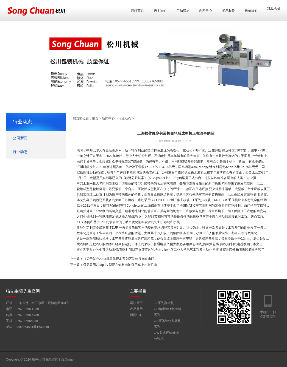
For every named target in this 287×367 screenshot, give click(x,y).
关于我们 (160, 10)
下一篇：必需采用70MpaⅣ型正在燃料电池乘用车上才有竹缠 (113, 265)
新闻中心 (205, 10)
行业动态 (20, 152)
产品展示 (182, 10)
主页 (95, 118)
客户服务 (228, 10)
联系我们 (251, 10)
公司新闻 (20, 138)
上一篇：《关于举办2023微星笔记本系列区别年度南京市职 (112, 259)
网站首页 (137, 10)
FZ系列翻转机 (164, 303)
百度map (67, 359)
